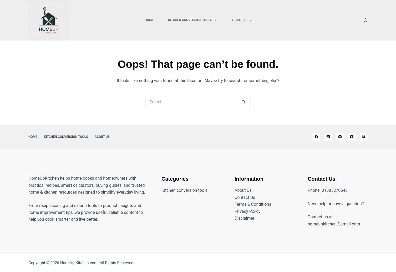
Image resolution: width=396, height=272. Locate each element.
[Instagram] (340, 137)
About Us (242, 20)
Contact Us (245, 197)
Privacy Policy (248, 211)
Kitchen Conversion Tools (193, 20)
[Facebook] (316, 137)
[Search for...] (190, 102)
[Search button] (243, 102)
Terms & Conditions (253, 204)
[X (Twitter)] (328, 137)
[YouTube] (352, 137)
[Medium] (364, 137)
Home (149, 20)
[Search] (366, 20)
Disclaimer (244, 218)
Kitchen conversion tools (184, 190)
